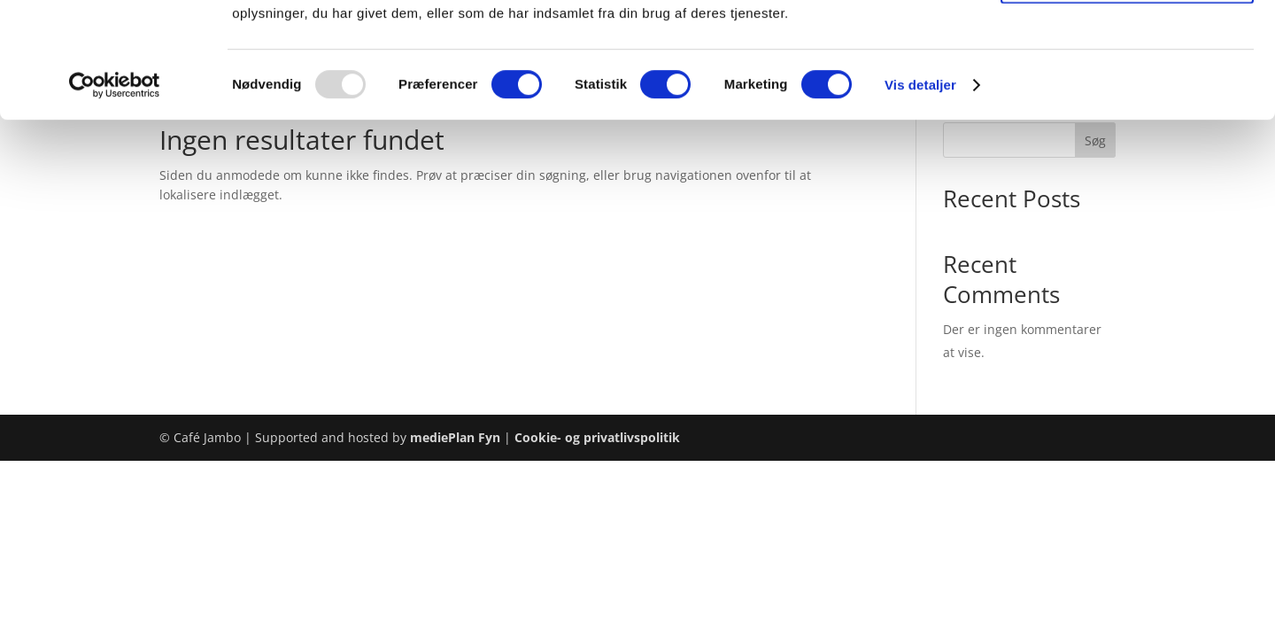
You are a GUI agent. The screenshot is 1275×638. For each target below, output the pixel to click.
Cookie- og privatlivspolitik (597, 437)
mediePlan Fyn (455, 437)
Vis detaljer (920, 199)
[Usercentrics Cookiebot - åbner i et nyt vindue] (114, 200)
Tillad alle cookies (1127, 43)
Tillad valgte (1127, 96)
